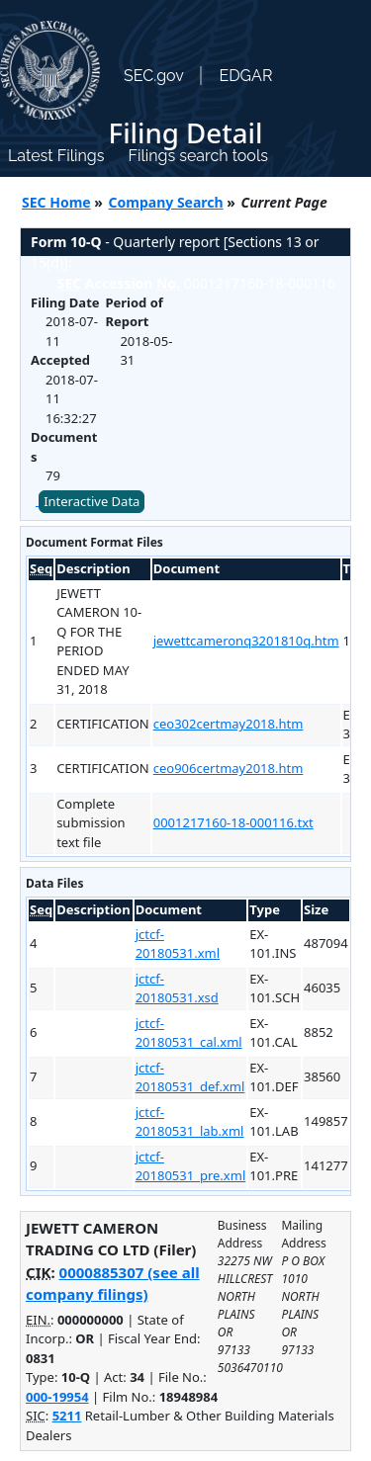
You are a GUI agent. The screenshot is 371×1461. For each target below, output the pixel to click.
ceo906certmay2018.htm (228, 768)
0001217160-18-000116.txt (233, 822)
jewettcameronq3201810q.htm (246, 640)
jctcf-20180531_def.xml (190, 1077)
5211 (67, 1415)
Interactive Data (91, 501)
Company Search (166, 202)
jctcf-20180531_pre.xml (191, 1166)
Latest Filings (56, 155)
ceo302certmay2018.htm (228, 723)
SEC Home (56, 202)
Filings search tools (198, 155)
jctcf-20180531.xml (178, 944)
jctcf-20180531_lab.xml (190, 1122)
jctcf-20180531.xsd (177, 988)
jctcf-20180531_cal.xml (189, 1033)
